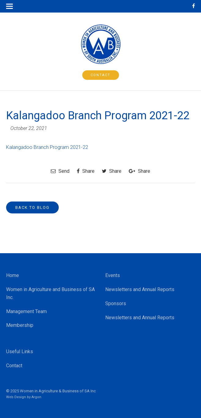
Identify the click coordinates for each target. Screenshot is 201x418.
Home (12, 275)
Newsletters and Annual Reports (139, 289)
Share (86, 171)
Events (112, 275)
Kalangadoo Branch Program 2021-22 (47, 147)
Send (60, 171)
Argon (36, 397)
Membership (19, 325)
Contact (100, 75)
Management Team (26, 311)
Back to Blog (32, 207)
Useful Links (19, 351)
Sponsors (115, 303)
